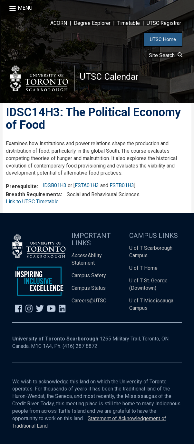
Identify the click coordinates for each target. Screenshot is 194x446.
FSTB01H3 (122, 187)
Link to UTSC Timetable (32, 204)
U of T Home (143, 270)
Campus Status (89, 290)
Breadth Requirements (33, 196)
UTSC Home (163, 39)
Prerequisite (21, 188)
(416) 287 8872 (80, 348)
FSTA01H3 (87, 187)
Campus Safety (89, 277)
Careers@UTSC (89, 302)
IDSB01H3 (54, 187)
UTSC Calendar (110, 77)
